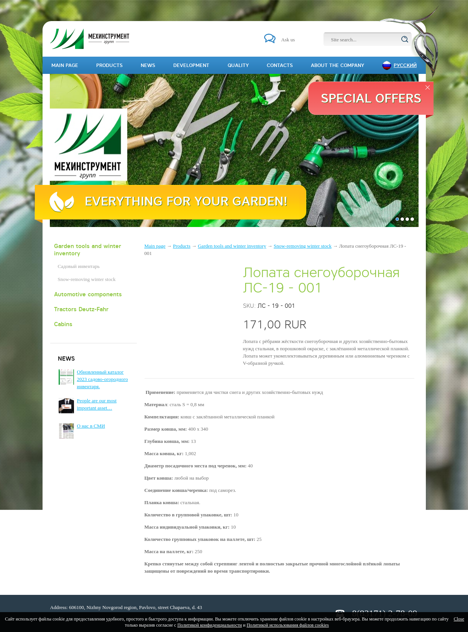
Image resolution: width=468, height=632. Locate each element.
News (148, 65)
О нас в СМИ (91, 426)
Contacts (280, 65)
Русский (405, 65)
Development (191, 65)
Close (459, 619)
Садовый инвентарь (79, 266)
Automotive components (88, 294)
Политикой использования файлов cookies (287, 625)
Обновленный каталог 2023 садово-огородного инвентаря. (102, 379)
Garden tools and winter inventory (87, 249)
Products (181, 246)
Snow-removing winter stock (87, 279)
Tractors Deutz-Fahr (81, 309)
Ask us (288, 39)
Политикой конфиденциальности (209, 625)
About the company (337, 65)
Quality (238, 65)
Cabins (63, 324)
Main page (155, 246)
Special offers (371, 98)
